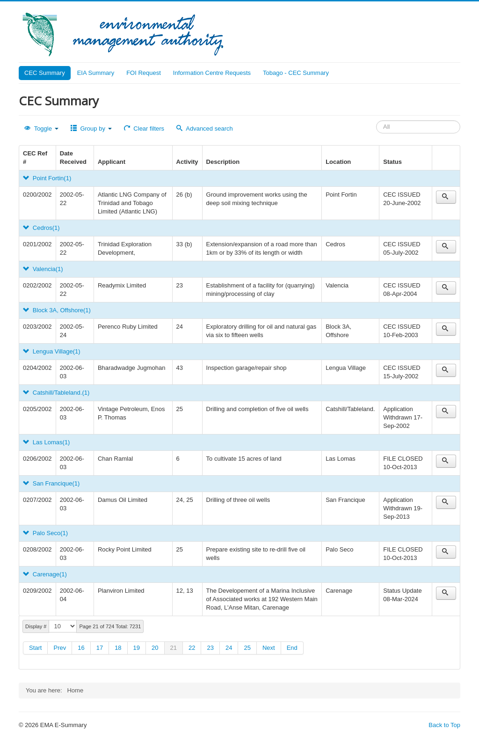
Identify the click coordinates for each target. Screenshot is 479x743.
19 (136, 647)
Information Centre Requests (212, 72)
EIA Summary (95, 72)
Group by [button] (91, 128)
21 (173, 647)
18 (118, 647)
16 (81, 647)
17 (99, 647)
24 (228, 647)
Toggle (41, 128)
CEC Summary (44, 72)
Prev (59, 647)
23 (210, 647)
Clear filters (144, 128)
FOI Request (143, 72)
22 (192, 647)
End (292, 647)
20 (155, 647)
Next (268, 647)
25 (247, 647)
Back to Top (444, 724)
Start (35, 647)
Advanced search (204, 128)
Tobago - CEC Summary (296, 72)
